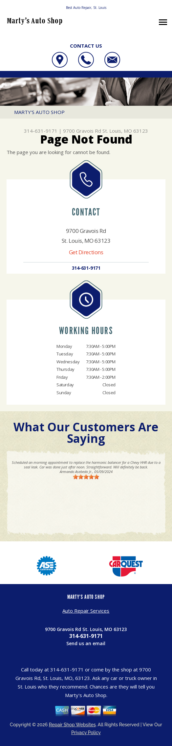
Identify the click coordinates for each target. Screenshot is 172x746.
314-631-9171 (40, 130)
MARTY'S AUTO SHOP (39, 112)
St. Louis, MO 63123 (125, 130)
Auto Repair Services (85, 610)
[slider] (86, 476)
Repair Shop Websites (72, 724)
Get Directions (86, 252)
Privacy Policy (86, 732)
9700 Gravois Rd (82, 130)
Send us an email (85, 643)
